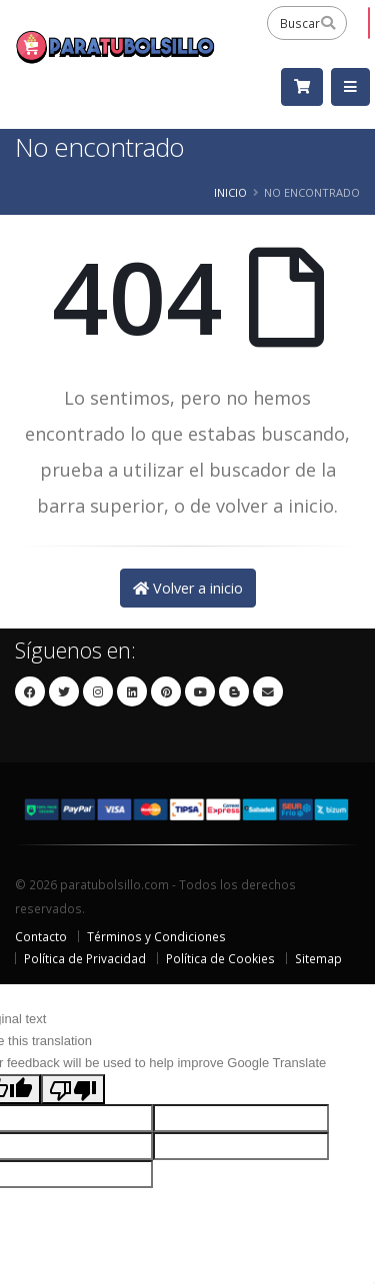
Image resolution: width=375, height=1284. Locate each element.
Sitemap (318, 958)
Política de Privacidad (85, 958)
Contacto (41, 936)
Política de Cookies (220, 958)
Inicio (230, 192)
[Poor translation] (73, 1089)
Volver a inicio (188, 588)
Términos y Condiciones (156, 936)
